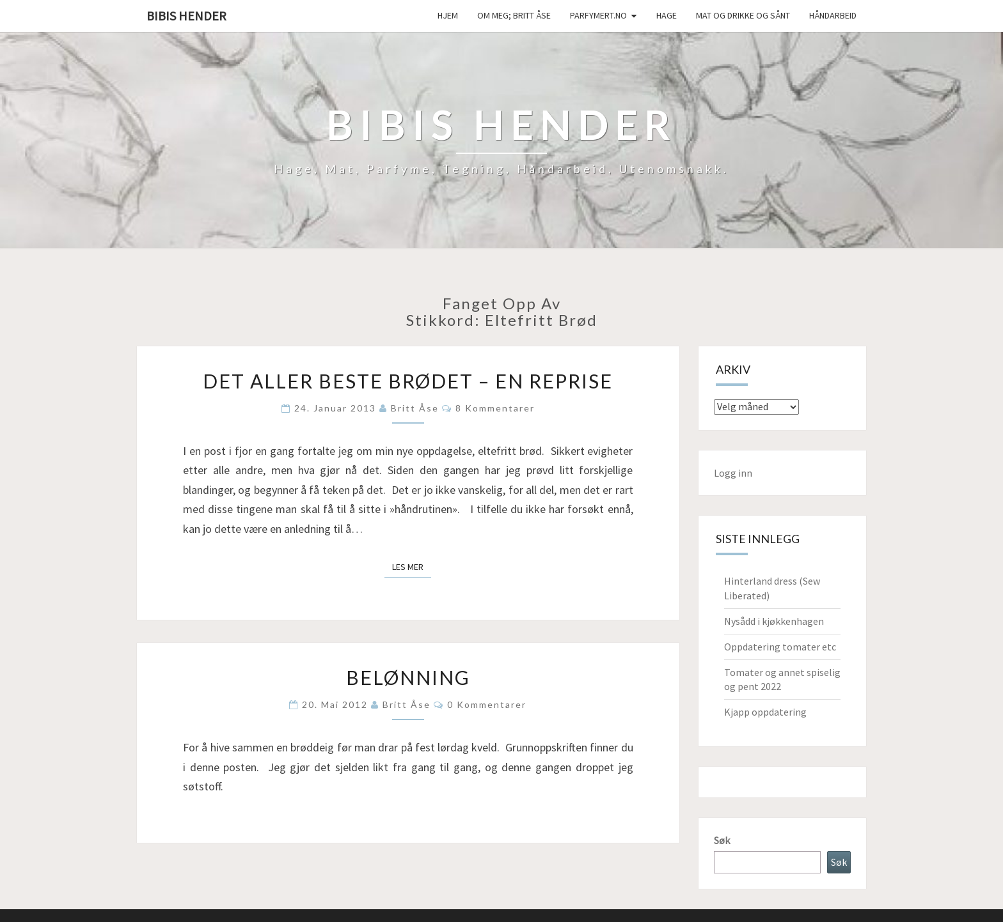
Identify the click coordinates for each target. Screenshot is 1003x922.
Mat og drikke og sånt (743, 15)
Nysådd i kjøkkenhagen (774, 621)
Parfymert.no (598, 15)
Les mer (411, 566)
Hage (666, 15)
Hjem (448, 15)
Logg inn (733, 472)
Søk (722, 840)
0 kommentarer (486, 704)
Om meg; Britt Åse (514, 15)
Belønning (408, 677)
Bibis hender (186, 16)
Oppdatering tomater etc (780, 646)
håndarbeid (833, 15)
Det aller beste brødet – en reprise (408, 380)
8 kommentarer (495, 408)
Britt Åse (415, 408)
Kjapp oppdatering (765, 711)
